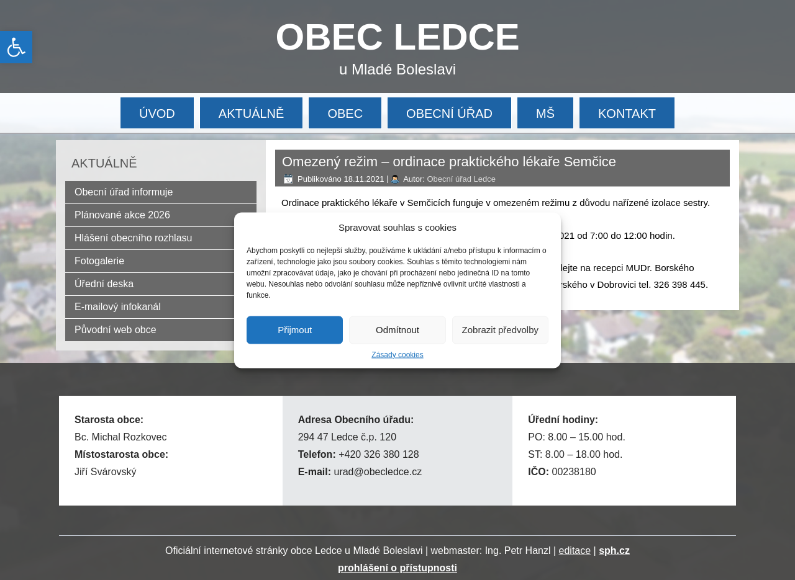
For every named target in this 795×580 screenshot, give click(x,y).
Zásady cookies (397, 354)
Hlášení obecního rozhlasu (133, 238)
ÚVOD (157, 113)
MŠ (545, 113)
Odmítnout (397, 329)
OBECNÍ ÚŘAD (449, 113)
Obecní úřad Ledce (461, 179)
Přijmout (295, 329)
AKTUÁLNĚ (251, 113)
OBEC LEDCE (398, 37)
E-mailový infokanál (118, 306)
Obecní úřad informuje (124, 192)
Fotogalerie (99, 261)
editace (575, 550)
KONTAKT (627, 113)
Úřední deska (104, 284)
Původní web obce (116, 329)
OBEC (345, 113)
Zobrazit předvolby (500, 329)
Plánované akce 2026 (122, 215)
